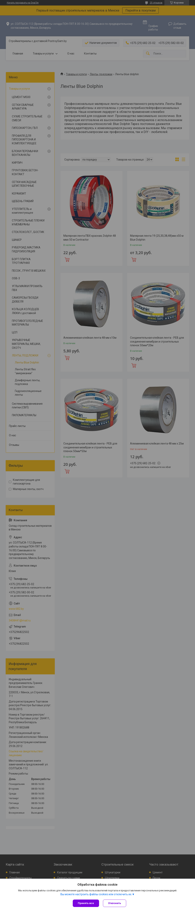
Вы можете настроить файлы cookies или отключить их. (96, 894)
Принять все (86, 903)
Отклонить (114, 903)
